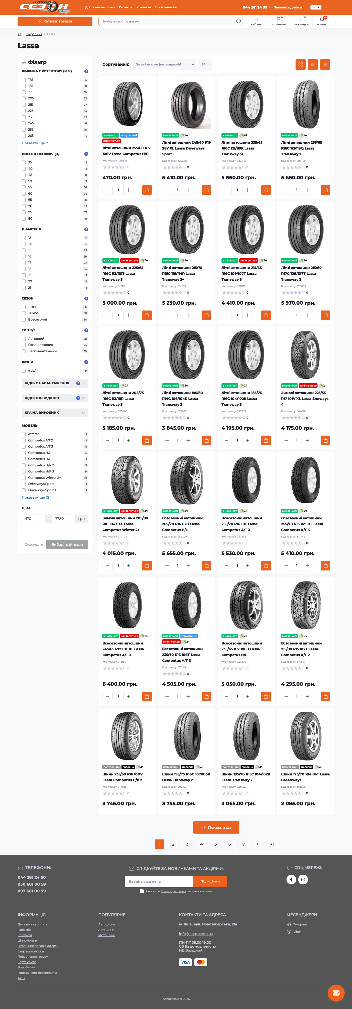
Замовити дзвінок (288, 7)
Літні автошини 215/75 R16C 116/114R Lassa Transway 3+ (182, 274)
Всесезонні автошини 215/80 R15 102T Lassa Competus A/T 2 (301, 649)
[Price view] (325, 64)
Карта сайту (27, 962)
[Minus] (107, 190)
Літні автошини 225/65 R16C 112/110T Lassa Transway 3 (122, 274)
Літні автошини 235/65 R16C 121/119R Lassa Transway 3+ (241, 148)
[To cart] (147, 190)
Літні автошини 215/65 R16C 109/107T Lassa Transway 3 (241, 274)
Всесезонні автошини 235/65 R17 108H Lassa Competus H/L (241, 649)
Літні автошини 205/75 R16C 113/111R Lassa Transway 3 (123, 399)
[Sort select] (164, 64)
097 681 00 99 (32, 891)
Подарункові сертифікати (37, 973)
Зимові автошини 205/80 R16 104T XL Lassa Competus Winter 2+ (125, 524)
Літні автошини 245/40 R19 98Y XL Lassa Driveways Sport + (186, 148)
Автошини (106, 930)
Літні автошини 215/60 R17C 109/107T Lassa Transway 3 (301, 274)
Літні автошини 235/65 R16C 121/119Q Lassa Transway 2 (301, 148)
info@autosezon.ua (196, 934)
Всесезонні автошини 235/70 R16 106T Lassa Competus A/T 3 (182, 655)
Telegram (300, 924)
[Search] (238, 21)
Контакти (143, 7)
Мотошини (106, 935)
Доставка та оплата (100, 7)
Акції (21, 978)
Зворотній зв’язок (31, 951)
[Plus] (128, 190)
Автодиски (106, 924)
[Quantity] (118, 189)
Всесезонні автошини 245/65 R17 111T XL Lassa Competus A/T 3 (123, 649)
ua (316, 7)
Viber (297, 932)
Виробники (26, 967)
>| (272, 844)
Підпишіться (210, 881)
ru (325, 7)
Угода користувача (173, 891)
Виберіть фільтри (67, 544)
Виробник (34, 34)
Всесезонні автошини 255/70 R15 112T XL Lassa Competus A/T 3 (302, 524)
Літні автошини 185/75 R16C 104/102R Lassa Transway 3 (241, 399)
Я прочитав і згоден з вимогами (179, 891)
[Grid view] (301, 64)
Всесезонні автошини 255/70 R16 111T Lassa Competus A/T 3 (241, 524)
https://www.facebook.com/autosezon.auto (291, 879)
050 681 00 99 (32, 884)
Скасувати (34, 544)
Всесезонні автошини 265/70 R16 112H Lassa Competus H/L (182, 524)
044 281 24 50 (32, 877)
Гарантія (125, 7)
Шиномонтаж (166, 7)
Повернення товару (33, 956)
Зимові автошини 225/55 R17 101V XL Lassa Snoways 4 (304, 399)
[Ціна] (33, 519)
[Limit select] (205, 64)
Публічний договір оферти (38, 946)
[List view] (313, 64)
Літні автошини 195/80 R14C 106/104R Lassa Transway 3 (182, 399)
